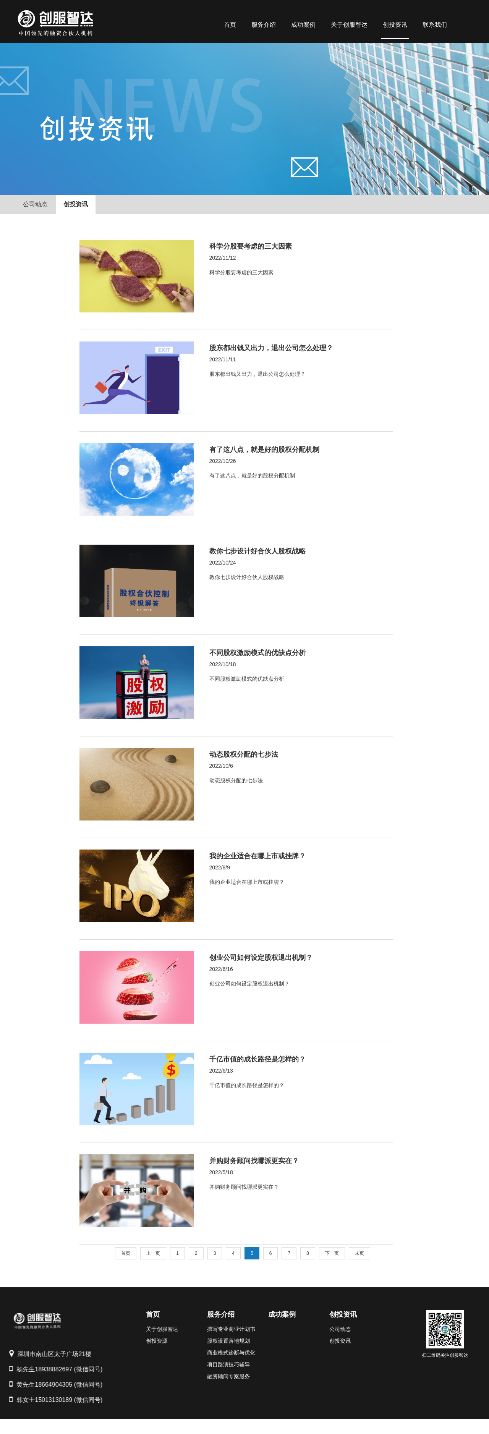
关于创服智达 (349, 24)
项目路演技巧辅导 (212, 1364)
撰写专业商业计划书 (215, 1329)
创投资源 (141, 1341)
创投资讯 (395, 24)
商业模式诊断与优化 (215, 1353)
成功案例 (303, 24)
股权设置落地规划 (212, 1341)
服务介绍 (263, 24)
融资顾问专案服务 (212, 1376)
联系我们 (435, 24)
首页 (230, 24)
